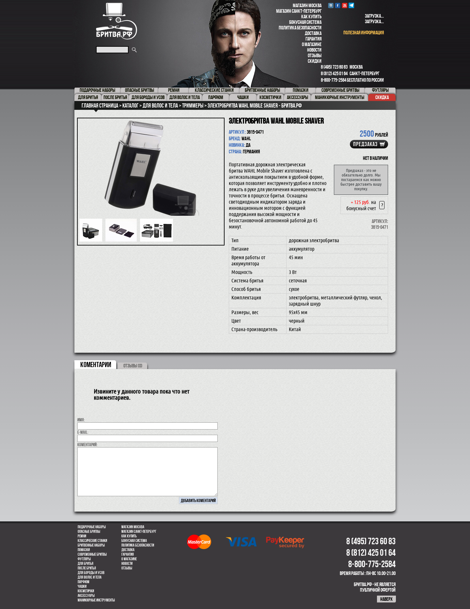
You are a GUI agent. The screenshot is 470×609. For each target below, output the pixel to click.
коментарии (95, 364)
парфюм (83, 582)
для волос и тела (90, 577)
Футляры (84, 559)
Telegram (351, 5)
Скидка (382, 97)
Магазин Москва (307, 5)
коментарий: (87, 444)
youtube (344, 5)
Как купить (311, 16)
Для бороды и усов (91, 572)
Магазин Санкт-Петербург (298, 11)
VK (331, 5)
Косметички (86, 591)
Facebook (337, 5)
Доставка (313, 33)
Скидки (314, 61)
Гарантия (313, 39)
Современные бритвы (92, 554)
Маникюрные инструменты (96, 600)
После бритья (87, 568)
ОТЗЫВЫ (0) (132, 365)
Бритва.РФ (116, 21)
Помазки (84, 550)
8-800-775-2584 (333, 80)
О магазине (311, 44)
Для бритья (85, 563)
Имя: (81, 419)
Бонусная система (305, 22)
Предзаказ (365, 144)
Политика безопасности (300, 27)
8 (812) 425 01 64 (334, 73)
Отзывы (314, 55)
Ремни (82, 536)
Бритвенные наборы (91, 545)
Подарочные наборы (92, 527)
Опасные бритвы (89, 531)
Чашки (82, 586)
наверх (386, 599)
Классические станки (92, 540)
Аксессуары (86, 595)
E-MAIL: (82, 432)
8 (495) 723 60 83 (334, 67)
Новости (314, 50)
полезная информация (363, 32)
